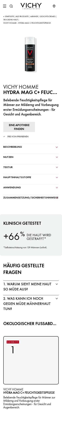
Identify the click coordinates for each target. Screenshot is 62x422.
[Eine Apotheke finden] (19, 127)
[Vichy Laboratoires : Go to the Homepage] (31, 6)
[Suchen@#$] (11, 6)
